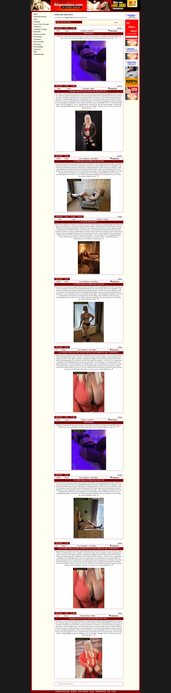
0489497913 (115, 158)
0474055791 (115, 350)
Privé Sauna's (37, 37)
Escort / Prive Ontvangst (41, 24)
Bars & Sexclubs (38, 42)
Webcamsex (37, 26)
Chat (35, 19)
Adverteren (37, 49)
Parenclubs (37, 31)
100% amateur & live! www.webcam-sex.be (132, 50)
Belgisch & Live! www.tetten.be (131, 64)
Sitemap (92, 691)
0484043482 (113, 88)
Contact (113, 691)
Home (35, 14)
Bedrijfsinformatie (101, 691)
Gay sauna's (37, 44)
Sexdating (36, 21)
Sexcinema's (37, 39)
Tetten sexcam (131, 62)
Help (35, 52)
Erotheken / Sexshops (40, 29)
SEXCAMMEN (130, 15)
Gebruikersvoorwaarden (62, 691)
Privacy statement (83, 691)
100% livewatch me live (131, 17)
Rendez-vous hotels (39, 34)
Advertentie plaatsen (39, 16)
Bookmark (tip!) (38, 54)
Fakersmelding (38, 47)
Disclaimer (74, 691)
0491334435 (113, 31)
